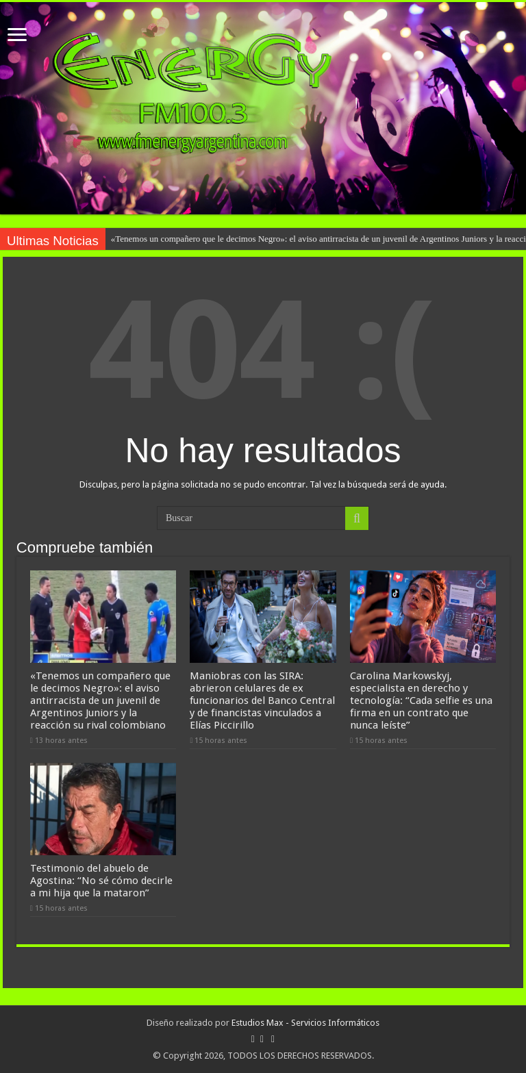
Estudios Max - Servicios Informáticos (305, 1023)
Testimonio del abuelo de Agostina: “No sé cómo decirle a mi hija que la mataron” (101, 880)
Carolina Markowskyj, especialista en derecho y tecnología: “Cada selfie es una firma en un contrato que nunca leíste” (421, 700)
